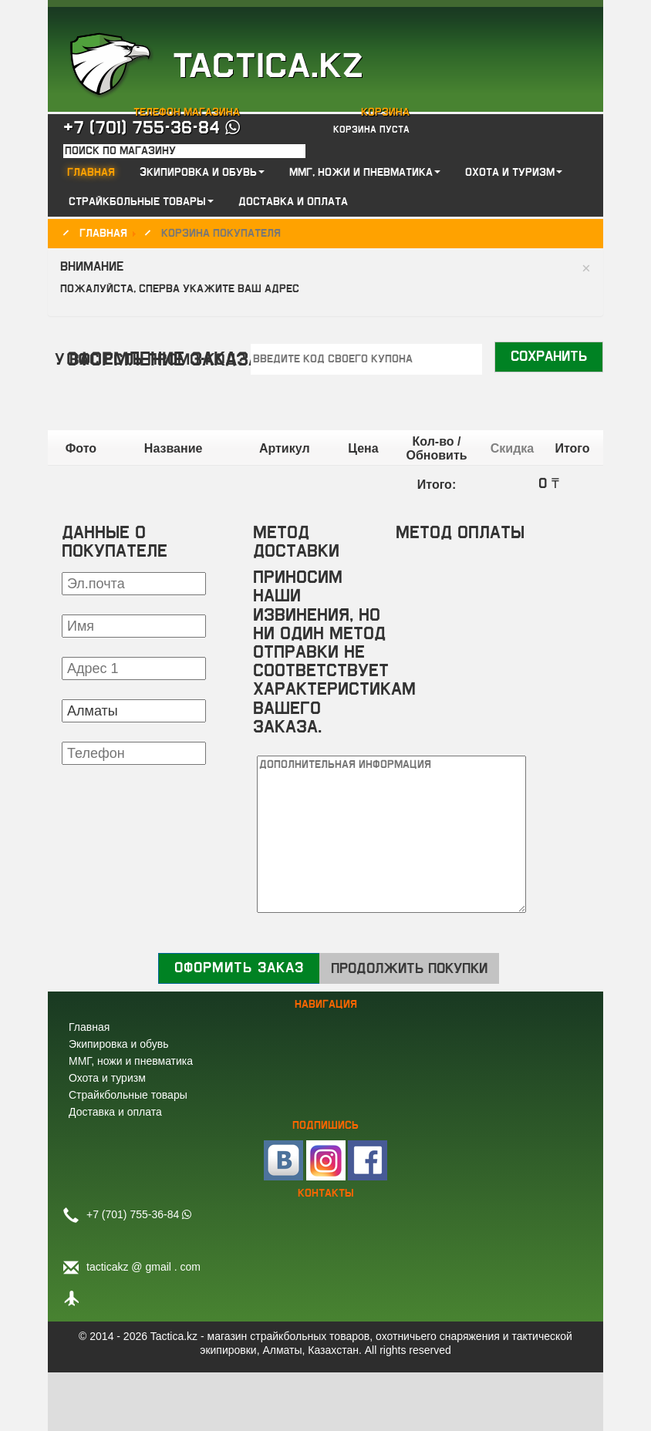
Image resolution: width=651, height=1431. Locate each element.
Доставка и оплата (293, 202)
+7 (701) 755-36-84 (151, 128)
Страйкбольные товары (128, 1095)
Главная (91, 172)
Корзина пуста (371, 129)
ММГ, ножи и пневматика (131, 1061)
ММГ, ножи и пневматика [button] (364, 172)
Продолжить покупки (409, 969)
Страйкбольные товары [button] (141, 202)
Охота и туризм (107, 1078)
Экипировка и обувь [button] (202, 172)
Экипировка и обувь (118, 1044)
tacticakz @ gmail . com (143, 1267)
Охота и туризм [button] (513, 172)
